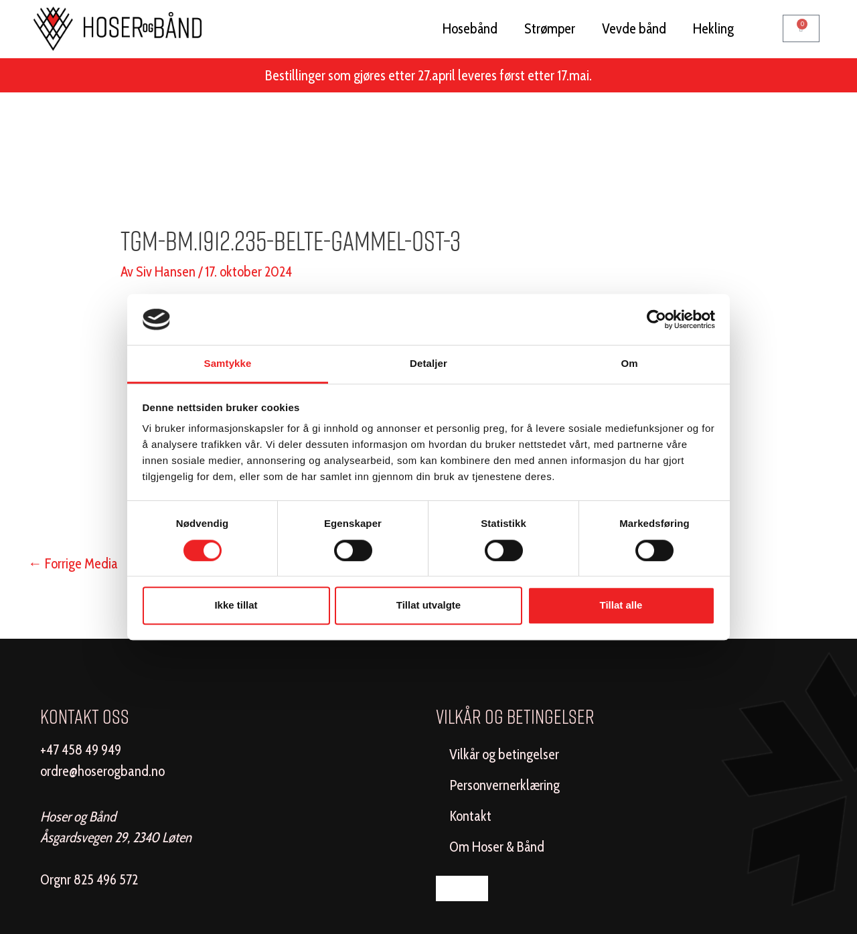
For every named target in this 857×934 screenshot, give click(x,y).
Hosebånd (470, 28)
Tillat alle (621, 605)
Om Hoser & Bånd (496, 846)
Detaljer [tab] (428, 364)
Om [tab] (629, 364)
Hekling (713, 28)
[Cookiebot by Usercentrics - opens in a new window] (656, 319)
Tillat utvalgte (428, 605)
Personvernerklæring (504, 785)
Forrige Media (73, 563)
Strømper (549, 28)
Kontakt (470, 815)
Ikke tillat (235, 605)
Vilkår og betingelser (504, 754)
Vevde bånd (634, 28)
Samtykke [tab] (228, 364)
